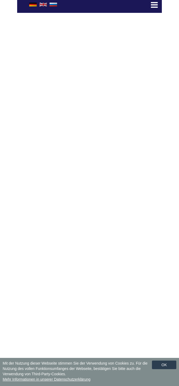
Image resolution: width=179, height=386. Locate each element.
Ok (164, 365)
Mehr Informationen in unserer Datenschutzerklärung (47, 379)
